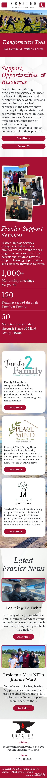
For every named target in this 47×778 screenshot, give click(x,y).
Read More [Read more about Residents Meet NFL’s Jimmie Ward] (23, 708)
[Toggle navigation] (4, 4)
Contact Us (24, 146)
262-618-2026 (42, 4)
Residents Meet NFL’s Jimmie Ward (23, 677)
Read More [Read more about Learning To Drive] (23, 637)
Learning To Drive (23, 608)
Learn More (15, 407)
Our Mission (23, 138)
